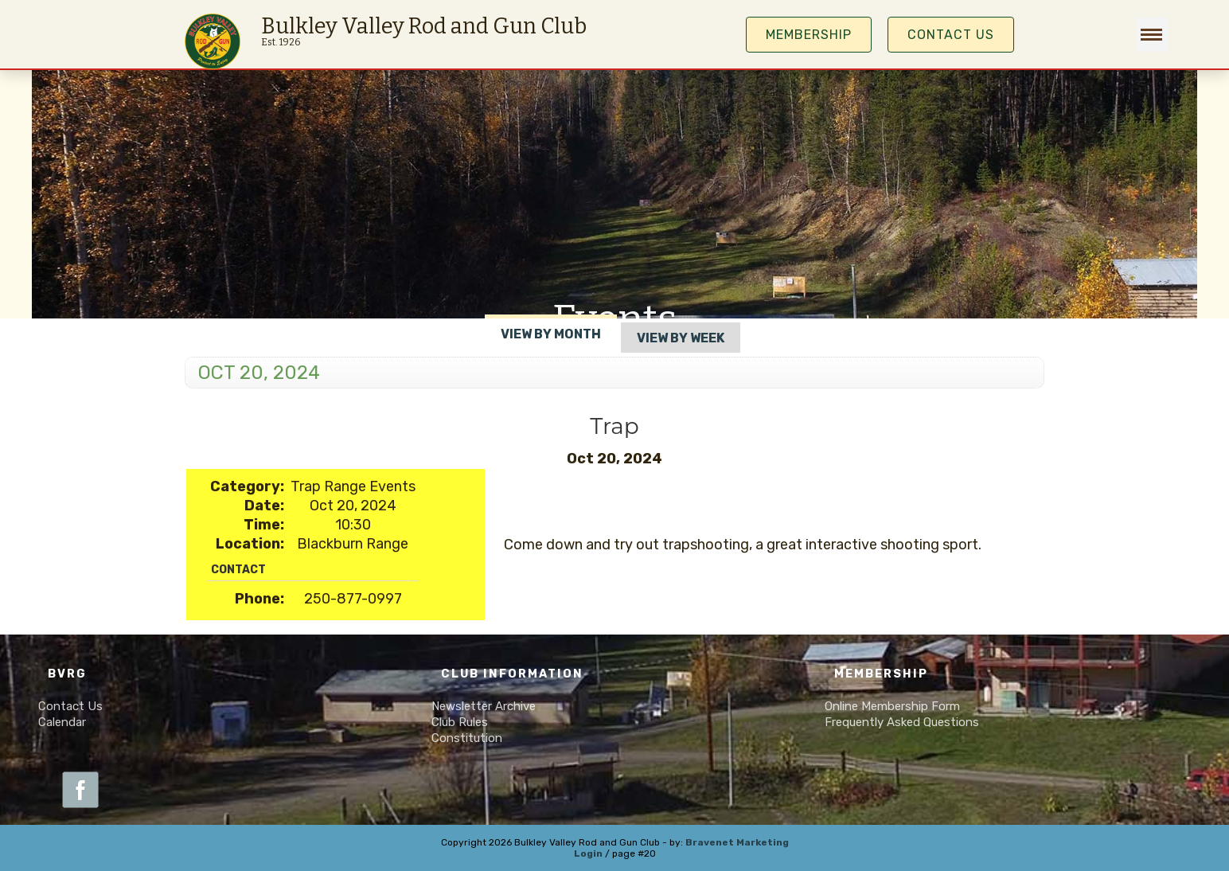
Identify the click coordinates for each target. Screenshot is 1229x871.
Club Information (512, 674)
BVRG (67, 674)
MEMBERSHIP (809, 34)
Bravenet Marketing (737, 842)
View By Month (551, 334)
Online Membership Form (892, 706)
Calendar (62, 722)
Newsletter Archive (483, 706)
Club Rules (459, 722)
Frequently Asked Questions (902, 722)
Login (588, 853)
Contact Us (950, 34)
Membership (881, 674)
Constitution (466, 738)
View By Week (680, 338)
